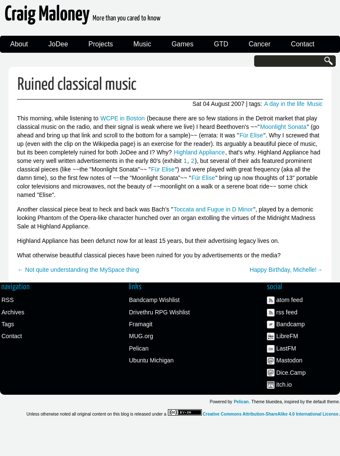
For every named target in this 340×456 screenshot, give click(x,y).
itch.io (284, 384)
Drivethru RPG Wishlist (159, 312)
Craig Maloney (83, 17)
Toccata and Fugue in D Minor (213, 209)
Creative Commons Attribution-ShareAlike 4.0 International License (270, 414)
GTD (221, 44)
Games (183, 44)
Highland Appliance (199, 152)
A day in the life (284, 103)
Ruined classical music (76, 85)
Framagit (141, 324)
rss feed (287, 312)
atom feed (289, 299)
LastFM (286, 348)
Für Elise (251, 135)
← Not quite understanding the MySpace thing (78, 269)
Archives (13, 312)
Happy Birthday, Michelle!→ (286, 269)
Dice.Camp (291, 372)
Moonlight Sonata (283, 126)
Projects (100, 44)
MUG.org (141, 336)
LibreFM (287, 336)
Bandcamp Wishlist (154, 299)
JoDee (58, 44)
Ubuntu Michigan (151, 360)
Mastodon (289, 360)
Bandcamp (290, 324)
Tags (8, 324)
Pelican (139, 348)
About (19, 44)
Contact (302, 44)
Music (142, 44)
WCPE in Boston (122, 118)
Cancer (260, 44)
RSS (8, 299)
